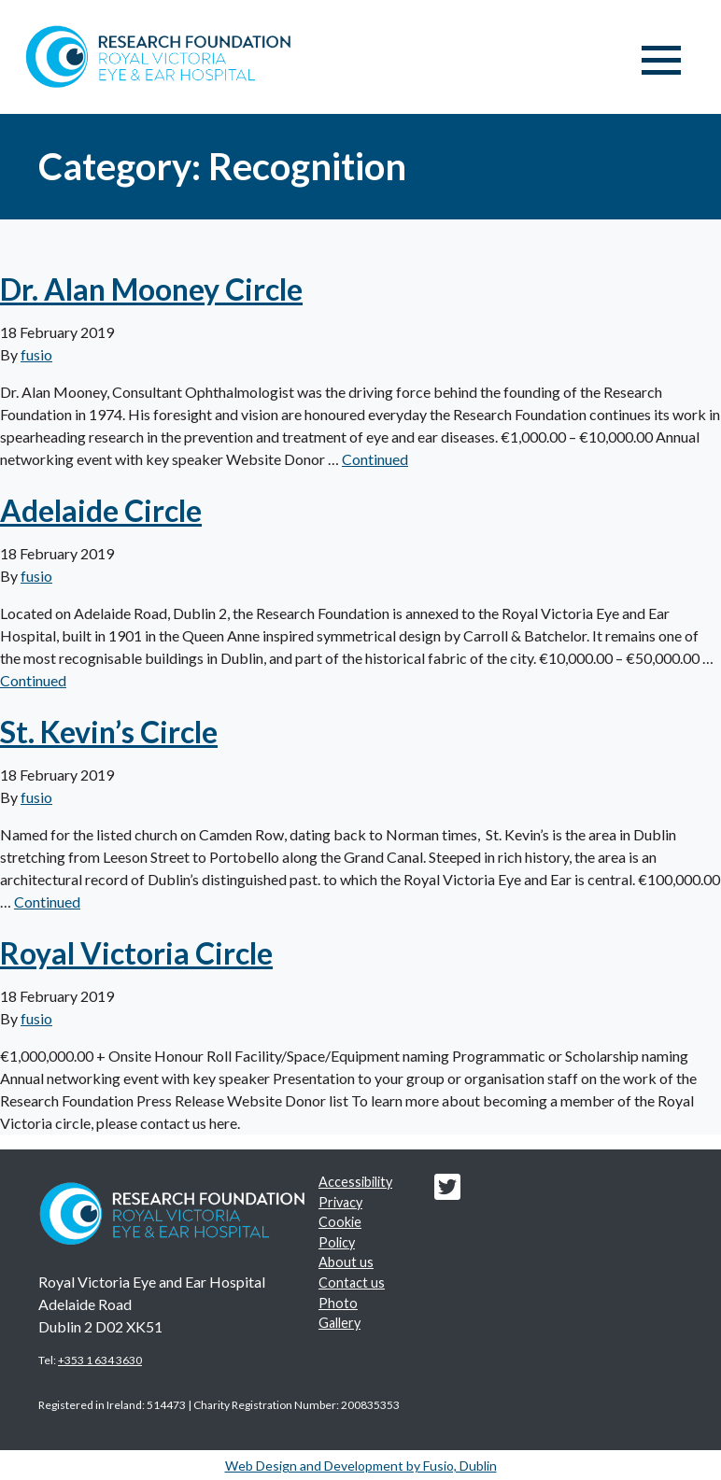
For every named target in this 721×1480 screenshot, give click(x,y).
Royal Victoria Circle (136, 953)
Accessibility (355, 1182)
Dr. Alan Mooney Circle (151, 289)
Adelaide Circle (101, 510)
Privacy (340, 1202)
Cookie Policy (339, 1232)
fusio (36, 354)
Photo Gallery (339, 1313)
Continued (375, 459)
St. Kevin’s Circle (109, 731)
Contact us (351, 1282)
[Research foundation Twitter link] (447, 1192)
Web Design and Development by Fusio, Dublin (361, 1465)
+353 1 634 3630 (100, 1360)
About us (346, 1262)
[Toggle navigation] (661, 61)
